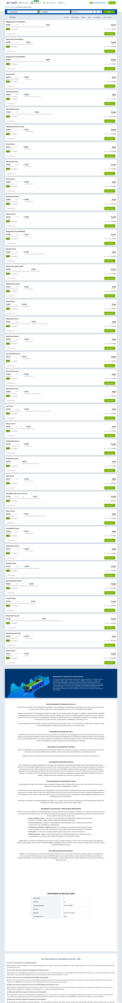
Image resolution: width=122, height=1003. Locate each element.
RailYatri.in (19, 982)
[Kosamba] (54, 11)
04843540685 (102, 3)
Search (109, 11)
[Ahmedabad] (22, 11)
